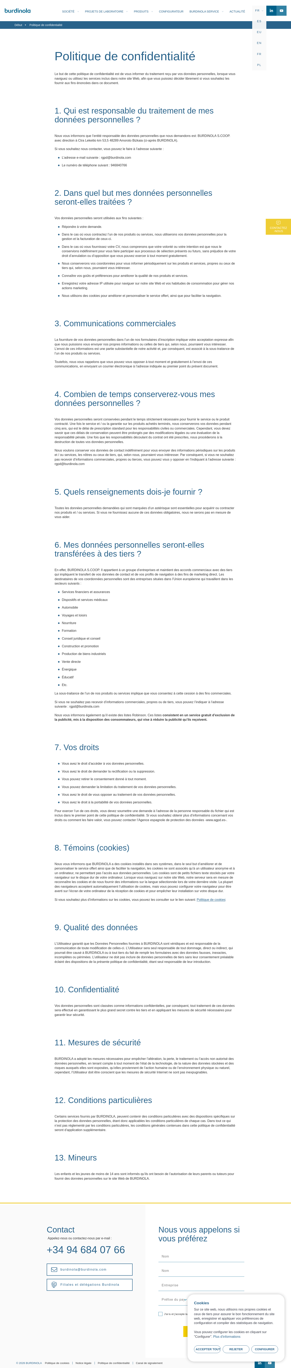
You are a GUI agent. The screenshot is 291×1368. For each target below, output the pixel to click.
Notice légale (84, 1363)
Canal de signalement (149, 1363)
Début (18, 25)
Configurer (264, 1349)
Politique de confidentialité (114, 1363)
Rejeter (236, 1349)
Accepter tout (208, 1349)
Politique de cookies (211, 899)
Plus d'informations (226, 1336)
